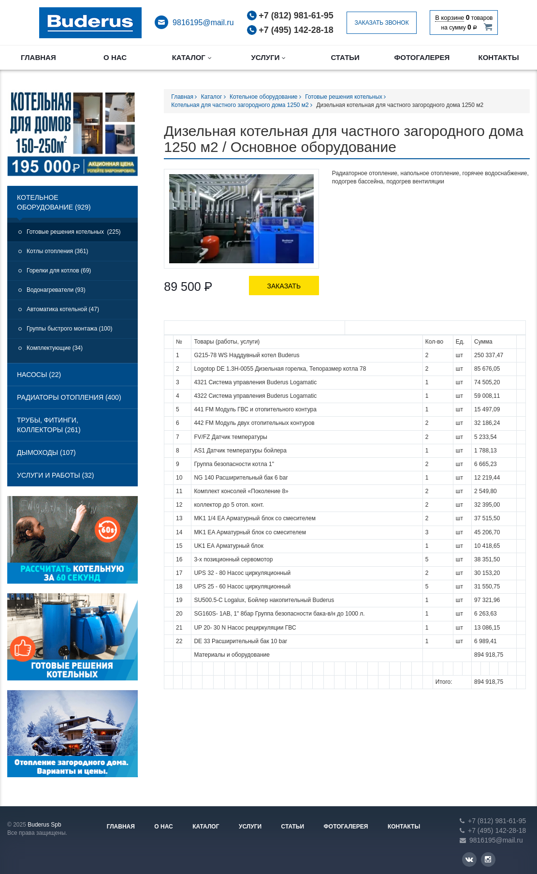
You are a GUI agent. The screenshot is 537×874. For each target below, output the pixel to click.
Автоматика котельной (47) (63, 309)
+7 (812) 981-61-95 (296, 15)
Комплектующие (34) (55, 348)
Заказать (284, 286)
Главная (38, 57)
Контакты (499, 57)
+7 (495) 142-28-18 (296, 30)
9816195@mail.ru (203, 22)
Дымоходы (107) (46, 452)
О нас (115, 57)
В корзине (449, 17)
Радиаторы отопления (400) (69, 397)
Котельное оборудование (265, 96)
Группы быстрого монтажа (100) (69, 328)
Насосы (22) (39, 374)
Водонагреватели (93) (56, 289)
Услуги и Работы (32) (55, 475)
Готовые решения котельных (345, 96)
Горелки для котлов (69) (59, 270)
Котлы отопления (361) (57, 251)
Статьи (345, 57)
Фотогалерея (422, 57)
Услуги (268, 57)
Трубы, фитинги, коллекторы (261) (49, 425)
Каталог (192, 57)
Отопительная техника (90, 22)
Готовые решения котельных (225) (74, 231)
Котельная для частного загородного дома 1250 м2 (241, 105)
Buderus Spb (44, 824)
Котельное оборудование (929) (54, 202)
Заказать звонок (381, 22)
